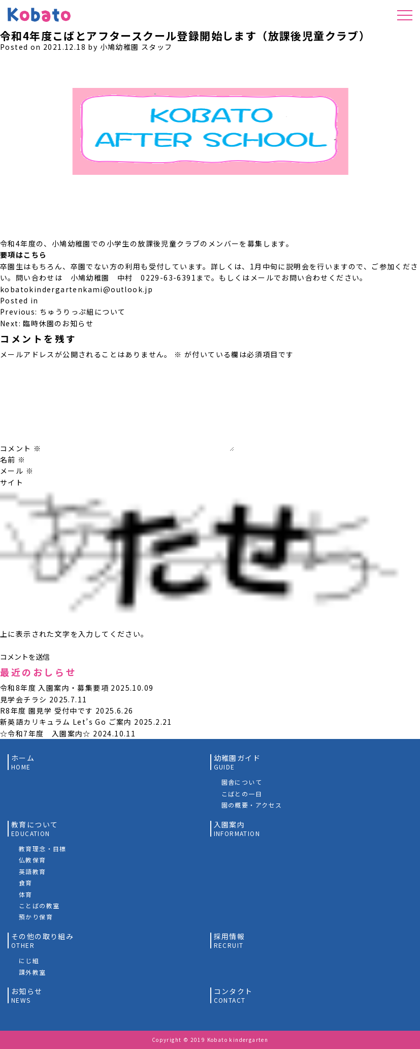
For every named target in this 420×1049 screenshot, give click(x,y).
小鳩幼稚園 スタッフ (136, 47)
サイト (11, 482)
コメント (20, 448)
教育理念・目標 (43, 848)
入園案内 (237, 829)
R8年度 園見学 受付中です (46, 710)
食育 (26, 882)
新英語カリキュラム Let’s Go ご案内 (66, 722)
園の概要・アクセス (251, 804)
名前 (13, 459)
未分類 (52, 300)
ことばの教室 (39, 905)
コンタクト (233, 995)
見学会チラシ (23, 699)
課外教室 (32, 972)
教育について (34, 829)
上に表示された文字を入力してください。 (74, 634)
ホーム (23, 762)
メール (17, 471)
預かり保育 (36, 916)
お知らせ (27, 995)
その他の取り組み (42, 940)
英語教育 (32, 871)
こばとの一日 (241, 793)
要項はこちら (23, 255)
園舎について (241, 782)
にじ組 (29, 960)
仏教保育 (32, 859)
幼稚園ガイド (237, 762)
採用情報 (229, 940)
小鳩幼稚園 (38, 20)
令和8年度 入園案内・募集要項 (54, 688)
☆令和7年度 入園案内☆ (45, 733)
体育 (26, 894)
